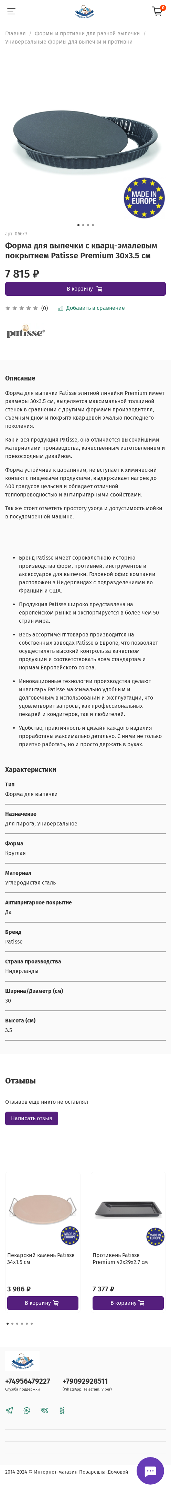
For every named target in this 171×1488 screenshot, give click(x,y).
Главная (15, 33)
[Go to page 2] (12, 1324)
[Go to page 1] (8, 1324)
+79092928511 (85, 1381)
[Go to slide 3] (88, 225)
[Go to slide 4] (93, 225)
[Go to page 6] (32, 1324)
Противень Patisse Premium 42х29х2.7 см (120, 1258)
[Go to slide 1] (78, 225)
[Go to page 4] (22, 1324)
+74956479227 (27, 1381)
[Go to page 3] (17, 1324)
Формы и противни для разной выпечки (87, 33)
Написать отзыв (31, 1118)
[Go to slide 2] (83, 225)
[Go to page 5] (27, 1324)
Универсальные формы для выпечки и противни (69, 41)
